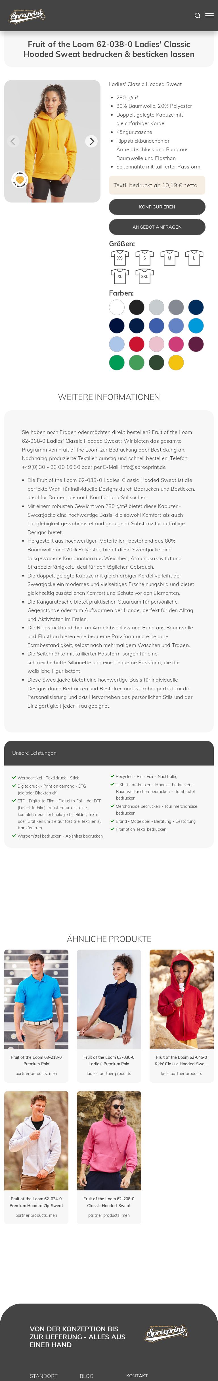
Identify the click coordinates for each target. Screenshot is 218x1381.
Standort (44, 1376)
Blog (87, 1376)
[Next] (91, 141)
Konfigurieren (157, 207)
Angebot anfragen (157, 227)
